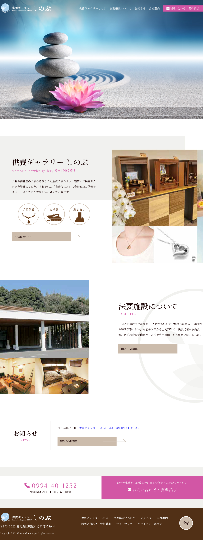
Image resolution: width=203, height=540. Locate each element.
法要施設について (120, 8)
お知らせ (140, 8)
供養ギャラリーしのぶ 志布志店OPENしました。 (110, 428)
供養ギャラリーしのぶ (25, 8)
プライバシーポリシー (151, 524)
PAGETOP (186, 523)
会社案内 (154, 8)
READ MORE (22, 237)
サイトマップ (124, 524)
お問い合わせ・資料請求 (184, 8)
